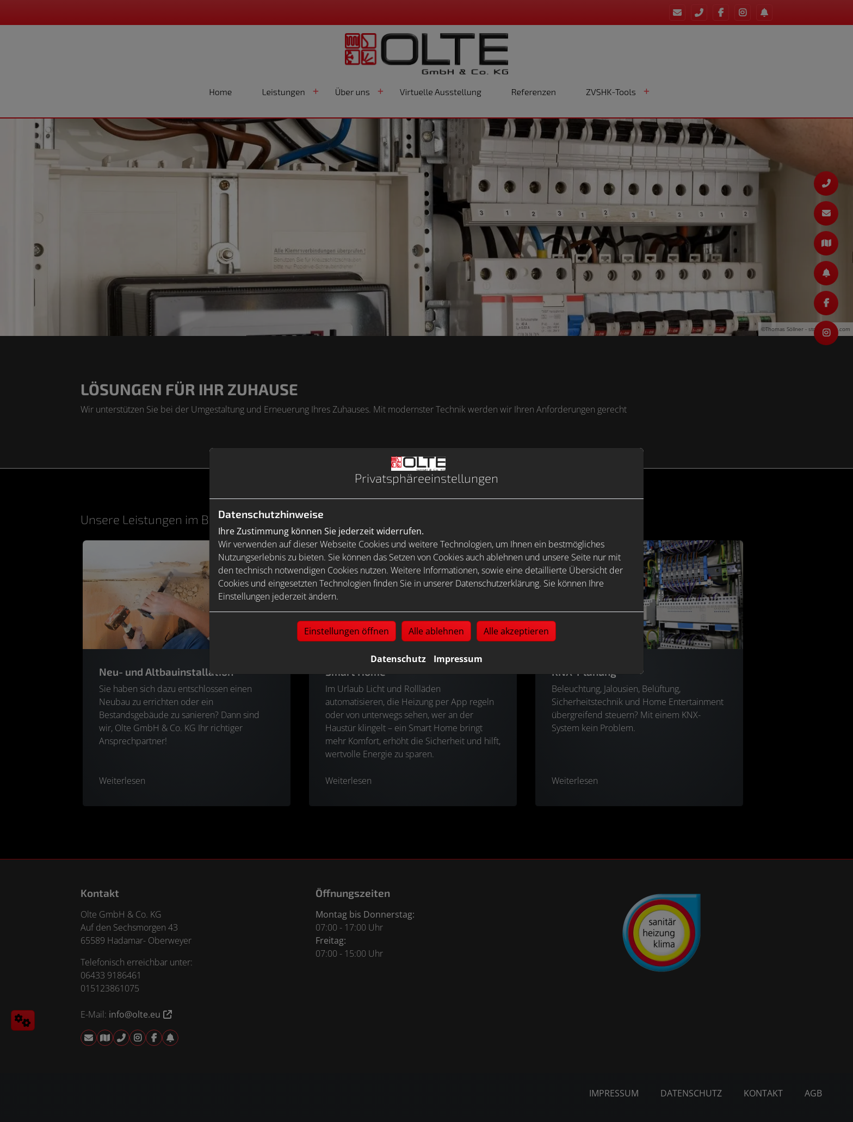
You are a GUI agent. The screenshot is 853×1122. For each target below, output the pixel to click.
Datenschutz (398, 659)
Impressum (458, 659)
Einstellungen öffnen (346, 631)
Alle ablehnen (436, 631)
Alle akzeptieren (516, 631)
